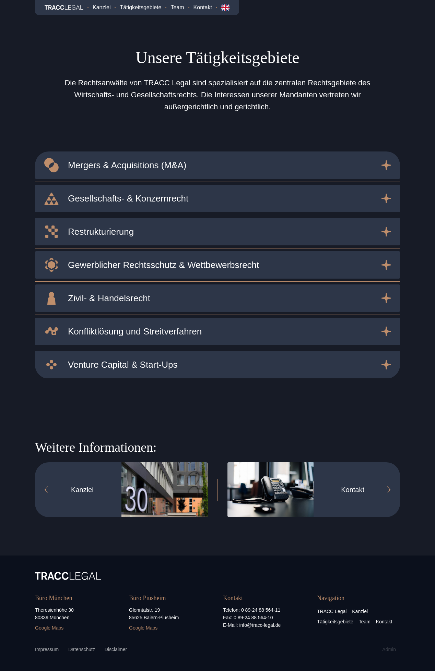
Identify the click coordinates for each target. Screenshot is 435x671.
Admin (389, 649)
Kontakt (202, 7)
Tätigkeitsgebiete (140, 7)
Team (177, 7)
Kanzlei (101, 7)
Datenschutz (81, 649)
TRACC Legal (331, 611)
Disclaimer (116, 649)
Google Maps (49, 628)
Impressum (47, 649)
